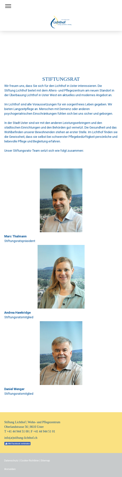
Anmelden (10, 469)
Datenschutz (11, 460)
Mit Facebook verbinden (17, 443)
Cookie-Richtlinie (29, 460)
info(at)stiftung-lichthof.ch (20, 437)
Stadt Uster (20, 123)
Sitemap (45, 460)
